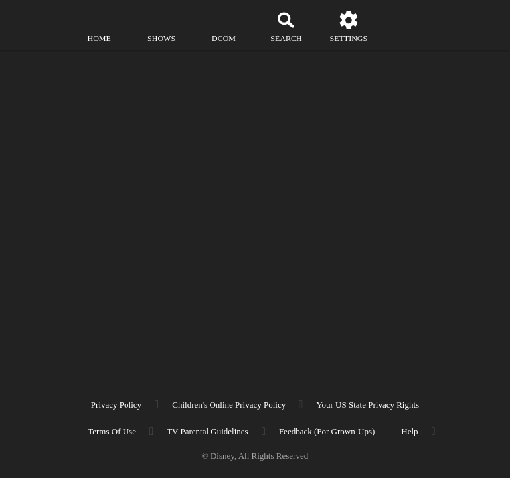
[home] (99, 26)
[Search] (286, 26)
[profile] (411, 26)
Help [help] (409, 431)
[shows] (161, 26)
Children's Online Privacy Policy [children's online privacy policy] (229, 405)
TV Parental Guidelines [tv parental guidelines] (207, 431)
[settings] (348, 26)
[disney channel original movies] (223, 26)
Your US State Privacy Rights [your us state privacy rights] (367, 405)
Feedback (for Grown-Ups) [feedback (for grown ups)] (327, 431)
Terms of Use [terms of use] (112, 431)
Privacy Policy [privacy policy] (116, 405)
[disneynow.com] (36, 20)
